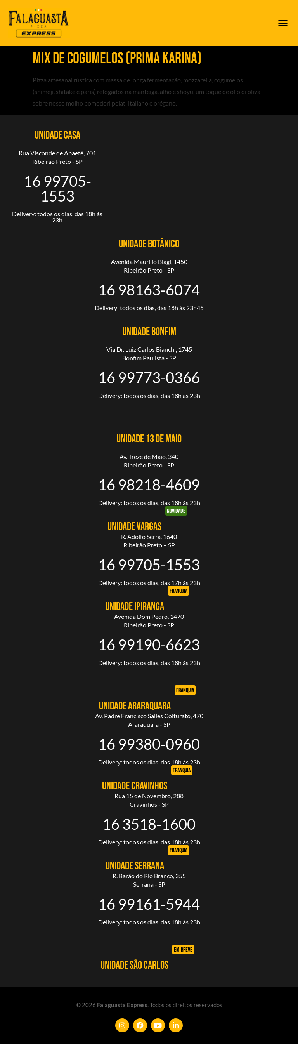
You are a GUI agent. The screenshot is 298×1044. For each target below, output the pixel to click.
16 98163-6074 (149, 290)
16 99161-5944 (149, 904)
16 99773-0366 (149, 377)
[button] (282, 23)
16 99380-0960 (149, 744)
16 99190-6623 (149, 644)
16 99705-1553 (57, 188)
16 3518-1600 (149, 824)
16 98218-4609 (149, 484)
